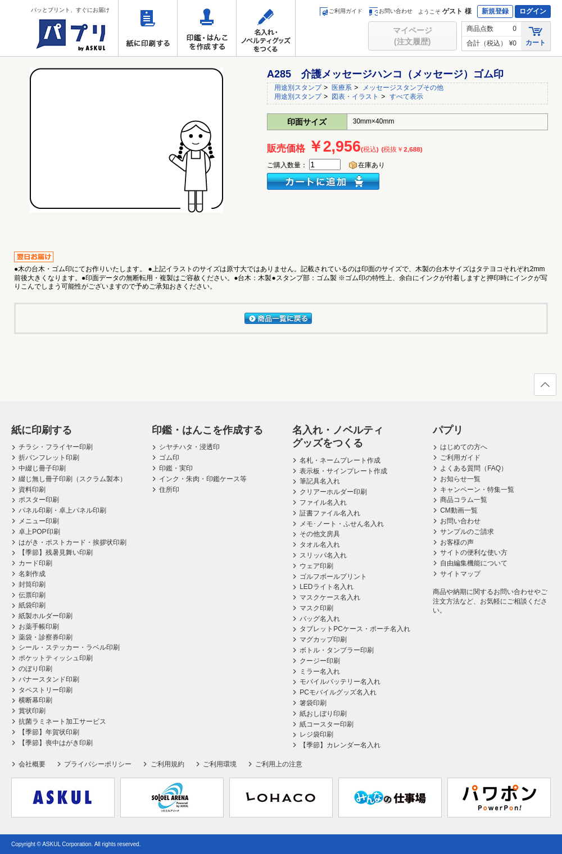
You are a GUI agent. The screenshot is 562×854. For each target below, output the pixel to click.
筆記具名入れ (320, 481)
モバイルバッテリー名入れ (340, 682)
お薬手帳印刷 (39, 627)
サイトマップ (460, 574)
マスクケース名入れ (330, 597)
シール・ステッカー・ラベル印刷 (69, 647)
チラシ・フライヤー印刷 (56, 447)
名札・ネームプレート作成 (340, 460)
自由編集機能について (473, 563)
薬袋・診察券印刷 (45, 637)
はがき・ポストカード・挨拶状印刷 (72, 542)
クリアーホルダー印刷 (333, 492)
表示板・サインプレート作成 (343, 471)
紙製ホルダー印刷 (45, 616)
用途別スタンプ (297, 88)
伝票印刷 (32, 595)
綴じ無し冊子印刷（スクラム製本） (72, 479)
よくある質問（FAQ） (473, 468)
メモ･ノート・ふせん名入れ (342, 524)
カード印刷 (35, 563)
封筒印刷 (32, 584)
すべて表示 (406, 97)
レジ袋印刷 (316, 734)
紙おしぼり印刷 (323, 714)
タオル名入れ (320, 545)
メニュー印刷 (39, 521)
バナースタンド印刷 (49, 679)
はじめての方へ (463, 447)
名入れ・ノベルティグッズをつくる (266, 28)
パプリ (448, 430)
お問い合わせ (391, 11)
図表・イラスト (355, 97)
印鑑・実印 (176, 468)
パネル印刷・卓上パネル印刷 (62, 510)
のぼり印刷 (35, 669)
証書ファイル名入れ (330, 513)
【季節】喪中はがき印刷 (56, 743)
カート (535, 36)
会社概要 (32, 764)
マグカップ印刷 (323, 639)
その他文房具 (320, 534)
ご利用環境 (220, 764)
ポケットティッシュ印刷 (56, 658)
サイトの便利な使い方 (473, 552)
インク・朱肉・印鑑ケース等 (203, 479)
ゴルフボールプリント (333, 577)
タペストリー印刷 (45, 690)
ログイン (532, 11)
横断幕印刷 (35, 700)
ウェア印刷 (316, 566)
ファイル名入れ (323, 502)
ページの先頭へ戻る (544, 388)
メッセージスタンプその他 (402, 88)
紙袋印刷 (32, 605)
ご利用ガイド (340, 11)
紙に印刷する (148, 28)
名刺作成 (32, 574)
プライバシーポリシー (98, 764)
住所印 (169, 490)
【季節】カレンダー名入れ (340, 745)
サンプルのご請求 (467, 532)
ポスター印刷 (39, 500)
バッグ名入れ (320, 619)
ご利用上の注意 (278, 764)
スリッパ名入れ (323, 555)
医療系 (342, 88)
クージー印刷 (320, 661)
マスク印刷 (316, 608)
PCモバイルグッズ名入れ (338, 692)
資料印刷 (32, 490)
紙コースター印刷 (326, 724)
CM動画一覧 (459, 510)
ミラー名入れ (320, 671)
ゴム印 (169, 458)
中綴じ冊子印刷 (42, 468)
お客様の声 (457, 542)
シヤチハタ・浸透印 (189, 447)
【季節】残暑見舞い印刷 (56, 552)
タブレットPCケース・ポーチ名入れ (355, 629)
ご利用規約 (167, 764)
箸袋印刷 (313, 703)
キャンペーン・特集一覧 (477, 490)
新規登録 (495, 11)
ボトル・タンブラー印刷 (337, 650)
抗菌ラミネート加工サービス (62, 721)
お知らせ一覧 (460, 479)
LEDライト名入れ (326, 587)
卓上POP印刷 (39, 532)
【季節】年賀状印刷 (49, 732)
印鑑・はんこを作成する (207, 28)
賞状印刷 (32, 711)
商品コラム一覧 (463, 500)
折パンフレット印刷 (49, 458)
